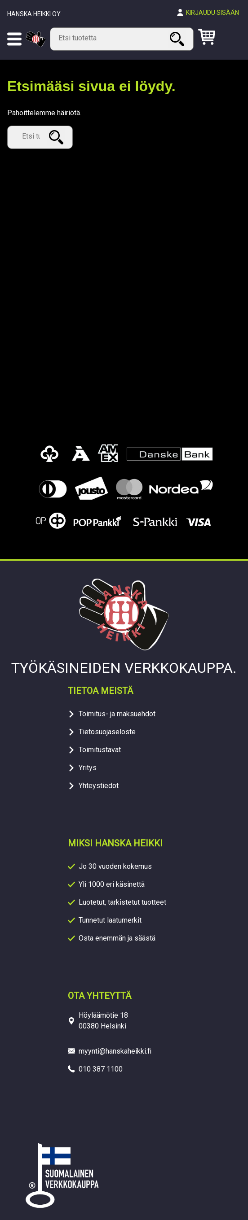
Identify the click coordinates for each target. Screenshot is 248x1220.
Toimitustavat (100, 749)
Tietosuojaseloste (107, 732)
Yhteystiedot (99, 785)
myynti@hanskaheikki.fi (115, 1051)
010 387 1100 (101, 1069)
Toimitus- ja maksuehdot (117, 714)
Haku (178, 39)
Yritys (88, 767)
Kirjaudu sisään (212, 12)
